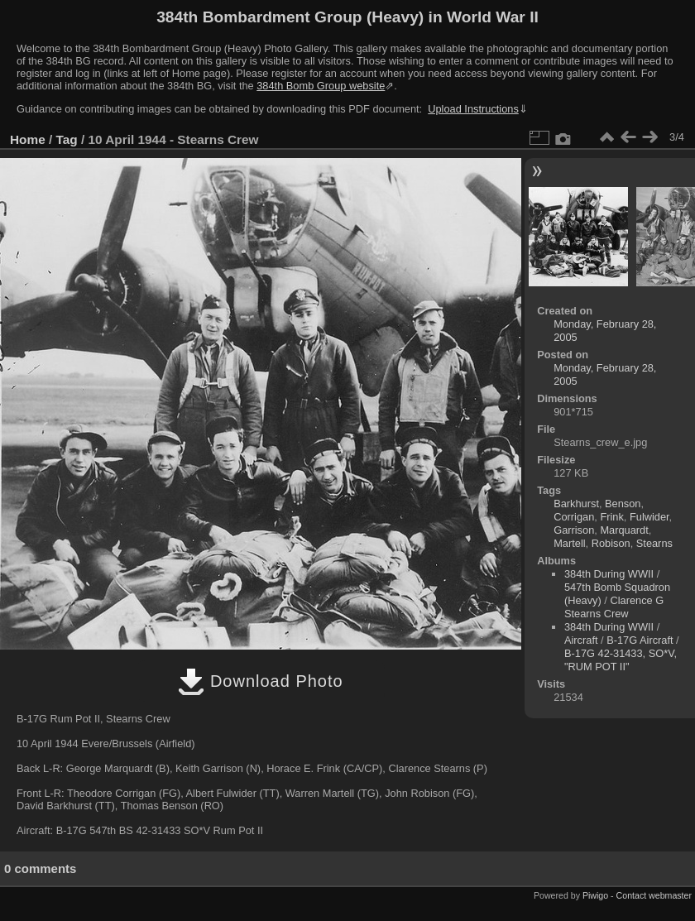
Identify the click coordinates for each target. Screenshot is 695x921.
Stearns (654, 543)
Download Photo (260, 681)
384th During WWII (609, 574)
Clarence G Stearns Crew (614, 607)
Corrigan (574, 517)
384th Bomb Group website (320, 85)
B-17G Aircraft (639, 640)
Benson (622, 503)
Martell (569, 543)
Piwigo (595, 895)
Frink (611, 517)
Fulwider (649, 517)
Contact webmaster (654, 895)
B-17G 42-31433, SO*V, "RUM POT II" (620, 660)
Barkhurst (576, 503)
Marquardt (624, 530)
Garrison (574, 530)
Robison (611, 543)
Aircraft (581, 640)
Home (28, 139)
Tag (67, 139)
